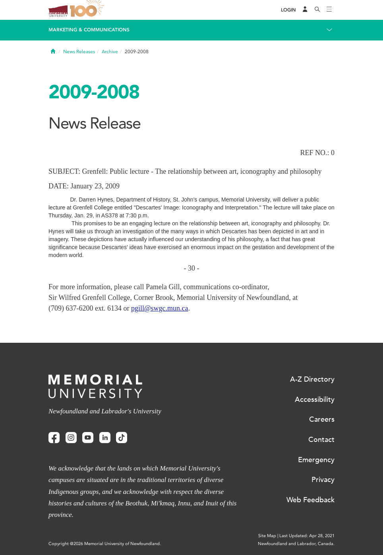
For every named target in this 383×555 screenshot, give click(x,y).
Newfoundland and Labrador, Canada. (296, 543)
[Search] (317, 10)
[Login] (288, 10)
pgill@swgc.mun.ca (159, 308)
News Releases (79, 51)
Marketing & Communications (89, 30)
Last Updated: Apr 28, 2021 (307, 535)
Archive (110, 51)
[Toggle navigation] (329, 9)
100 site (88, 10)
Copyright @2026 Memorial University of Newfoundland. (104, 543)
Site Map (267, 535)
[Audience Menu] (305, 10)
